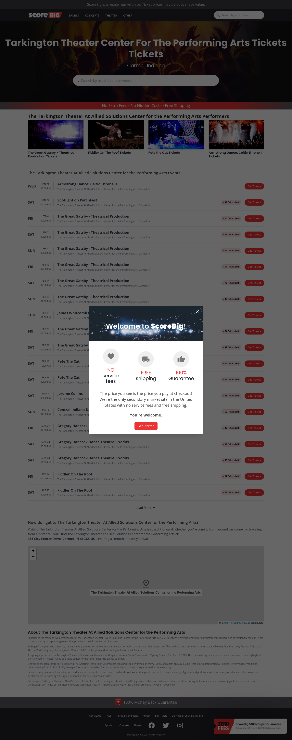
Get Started (146, 426)
